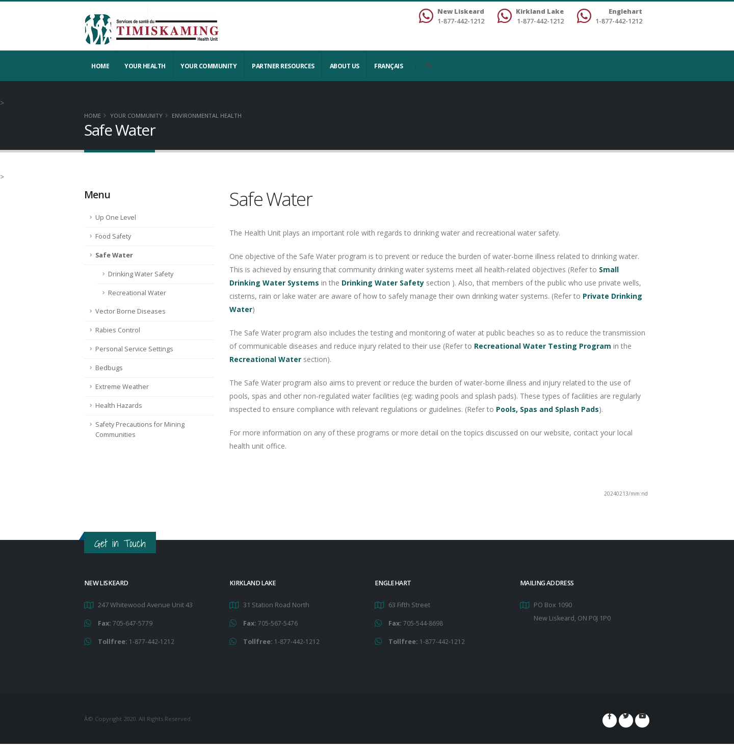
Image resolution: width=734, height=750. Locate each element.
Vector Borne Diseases (130, 311)
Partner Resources (283, 66)
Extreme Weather (122, 386)
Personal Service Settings (134, 349)
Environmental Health (207, 115)
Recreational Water (137, 293)
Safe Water (114, 255)
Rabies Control (117, 330)
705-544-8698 (423, 622)
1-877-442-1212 (151, 640)
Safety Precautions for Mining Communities (140, 429)
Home (100, 66)
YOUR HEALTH (145, 66)
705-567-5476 (278, 622)
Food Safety (113, 236)
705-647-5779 (132, 622)
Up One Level (115, 217)
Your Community (208, 66)
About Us (344, 66)
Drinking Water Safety (140, 274)
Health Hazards (118, 405)
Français (388, 66)
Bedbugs (109, 368)
